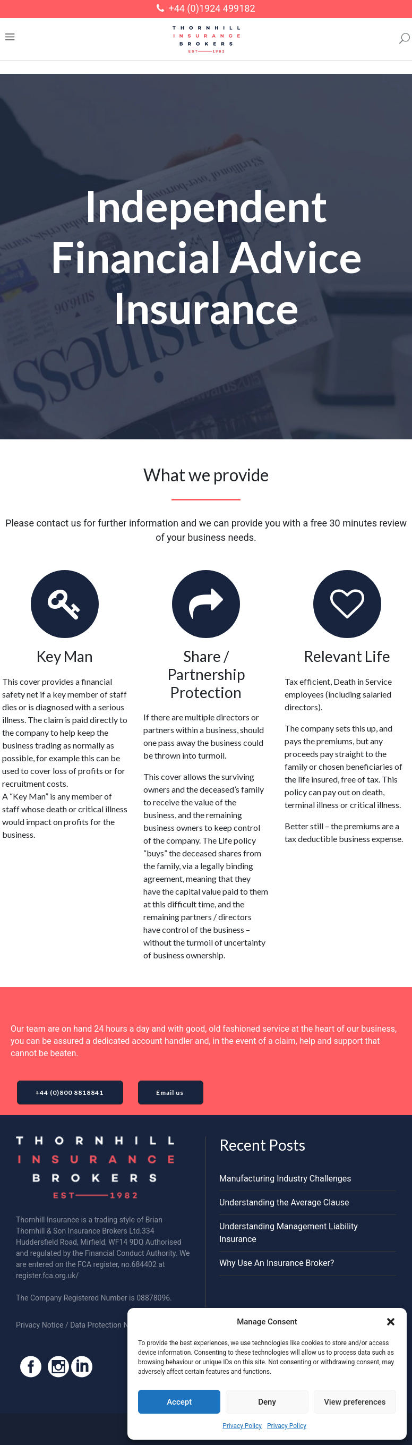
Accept (179, 1402)
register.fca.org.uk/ (47, 1275)
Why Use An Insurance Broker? (276, 1263)
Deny (267, 1402)
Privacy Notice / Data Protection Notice (80, 1325)
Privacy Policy (242, 1426)
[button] (390, 1321)
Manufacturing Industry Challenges (285, 1179)
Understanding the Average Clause (284, 1202)
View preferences (354, 1402)
